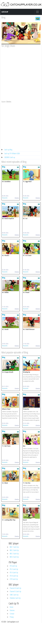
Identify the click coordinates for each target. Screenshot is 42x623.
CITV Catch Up (14, 579)
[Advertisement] (21, 69)
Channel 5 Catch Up (15, 591)
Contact (12, 613)
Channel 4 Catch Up (15, 588)
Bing (3, 17)
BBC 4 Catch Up (14, 557)
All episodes (4, 198)
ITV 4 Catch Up (14, 576)
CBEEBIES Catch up (9, 157)
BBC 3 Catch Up (14, 553)
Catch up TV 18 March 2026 (12, 153)
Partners (12, 610)
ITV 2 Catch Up (14, 569)
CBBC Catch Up (14, 595)
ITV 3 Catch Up (14, 572)
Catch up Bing (8, 149)
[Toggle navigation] (37, 12)
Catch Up (4, 12)
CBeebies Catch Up (15, 598)
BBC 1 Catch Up (14, 547)
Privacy (12, 617)
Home (11, 607)
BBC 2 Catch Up (14, 550)
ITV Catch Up (13, 566)
